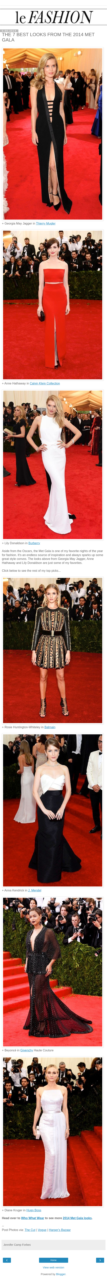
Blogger (60, 1274)
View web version (53, 1267)
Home (53, 1260)
